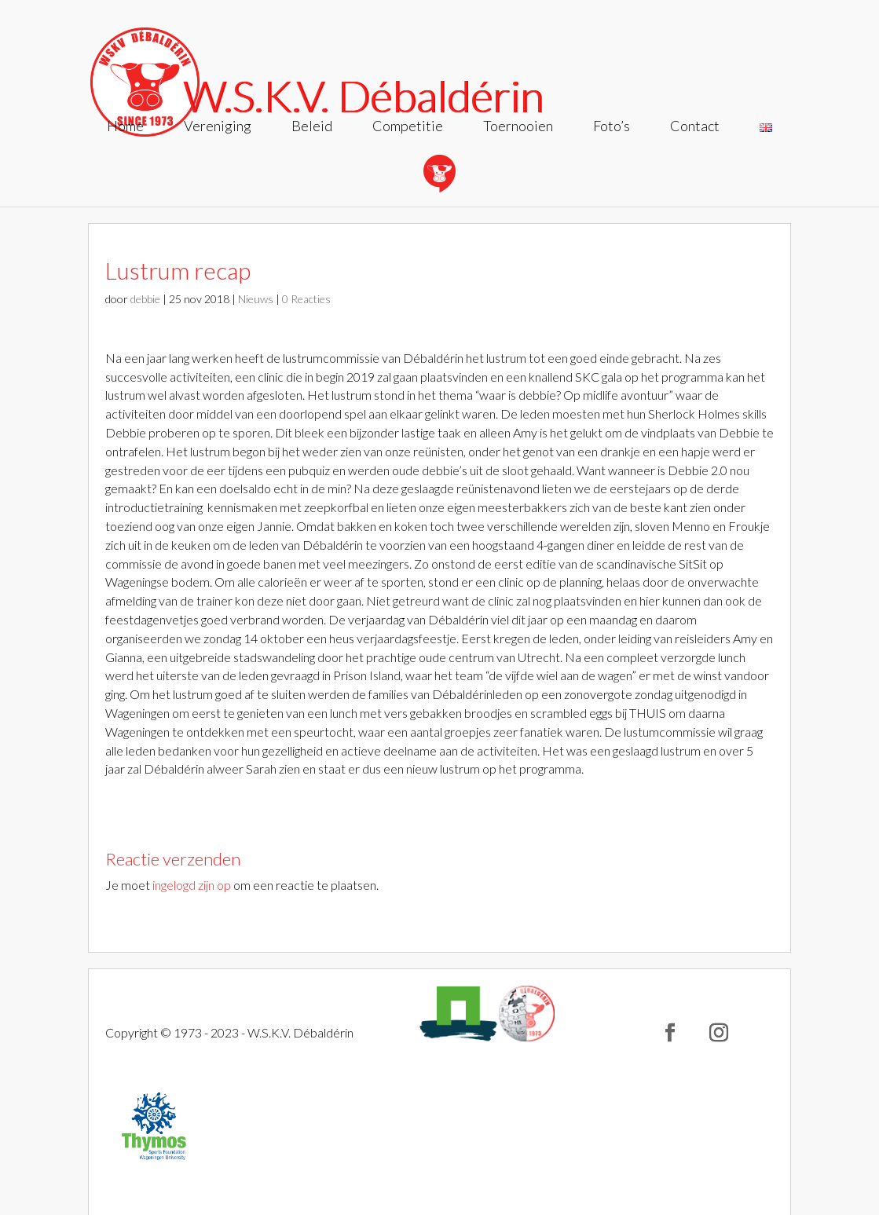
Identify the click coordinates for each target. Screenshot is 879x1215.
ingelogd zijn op (191, 884)
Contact (695, 127)
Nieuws (255, 299)
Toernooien (518, 127)
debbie (145, 299)
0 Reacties (306, 299)
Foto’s (611, 127)
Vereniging (217, 127)
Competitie (407, 127)
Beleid (311, 127)
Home (125, 127)
